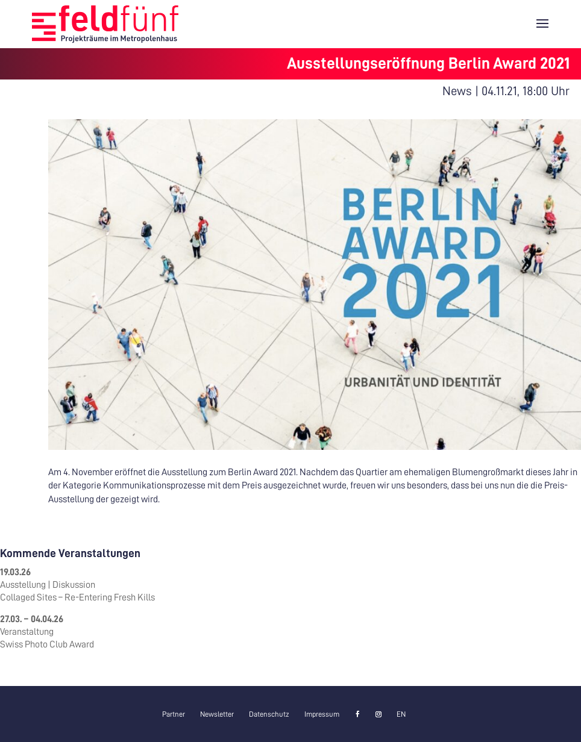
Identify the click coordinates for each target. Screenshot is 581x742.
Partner (173, 714)
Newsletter (217, 714)
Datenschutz (269, 714)
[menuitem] (401, 714)
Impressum (321, 714)
